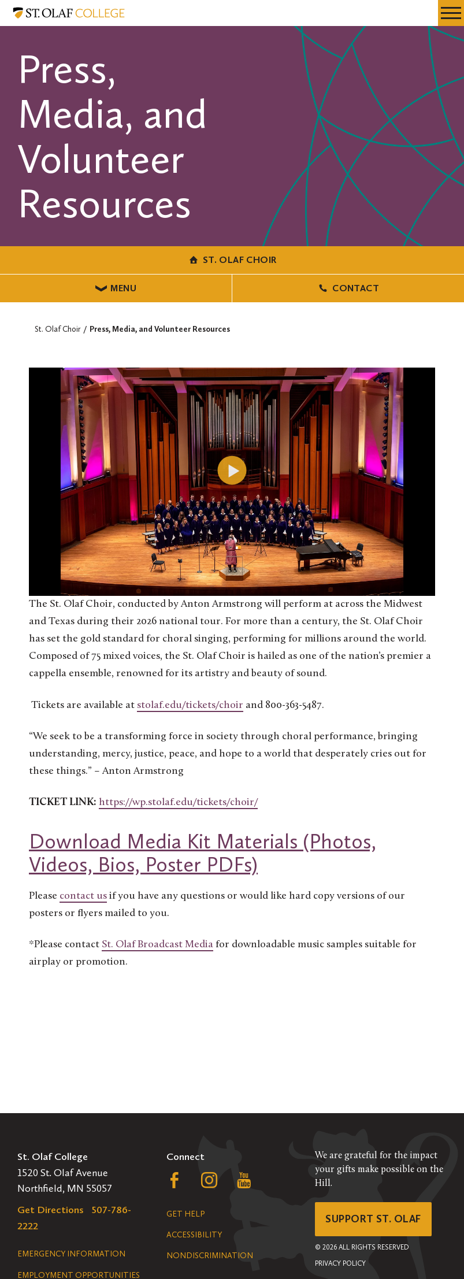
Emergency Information (71, 1254)
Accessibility (194, 1235)
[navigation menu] (451, 13)
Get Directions (50, 1209)
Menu (115, 288)
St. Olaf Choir (232, 259)
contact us (83, 896)
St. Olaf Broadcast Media (157, 944)
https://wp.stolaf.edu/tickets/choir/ (178, 802)
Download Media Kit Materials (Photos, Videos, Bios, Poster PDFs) (202, 853)
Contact (348, 288)
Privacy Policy (340, 1263)
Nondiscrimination (209, 1256)
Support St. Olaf (373, 1219)
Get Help (185, 1214)
